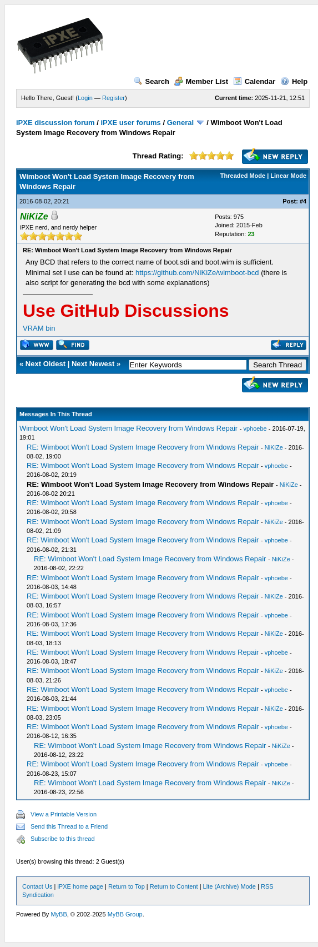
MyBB (59, 914)
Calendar (254, 81)
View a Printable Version (64, 814)
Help (293, 81)
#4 (303, 201)
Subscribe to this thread (63, 838)
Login (85, 97)
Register (113, 97)
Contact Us (37, 886)
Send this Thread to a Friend (69, 826)
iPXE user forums (130, 122)
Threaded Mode (242, 175)
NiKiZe (274, 447)
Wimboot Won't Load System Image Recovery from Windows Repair (128, 428)
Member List (201, 81)
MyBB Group (125, 914)
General (180, 122)
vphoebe (254, 428)
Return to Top (126, 886)
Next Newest (93, 364)
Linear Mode (288, 175)
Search (151, 81)
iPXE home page (80, 886)
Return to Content (174, 886)
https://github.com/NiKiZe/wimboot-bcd (197, 272)
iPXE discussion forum (55, 122)
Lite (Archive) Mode (229, 886)
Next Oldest (45, 364)
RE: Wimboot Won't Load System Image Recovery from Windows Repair (143, 447)
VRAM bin (39, 328)
